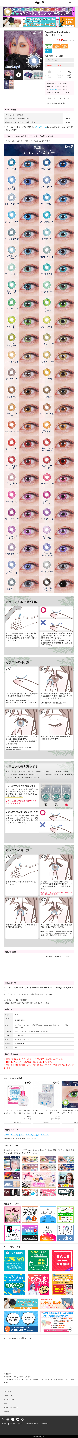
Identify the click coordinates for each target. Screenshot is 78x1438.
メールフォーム (41, 127)
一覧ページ (54, 89)
